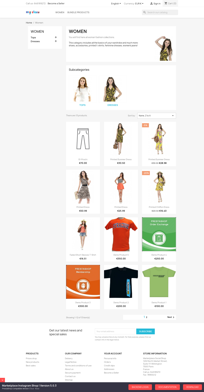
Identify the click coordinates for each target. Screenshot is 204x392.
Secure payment (73, 372)
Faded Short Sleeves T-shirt (83, 255)
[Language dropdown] (116, 3)
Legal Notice (70, 362)
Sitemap (69, 380)
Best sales (31, 365)
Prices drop (31, 358)
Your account (113, 353)
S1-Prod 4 (82, 159)
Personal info (110, 358)
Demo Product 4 (159, 255)
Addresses (109, 369)
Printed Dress (83, 207)
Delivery (69, 358)
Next (171, 317)
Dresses (35, 41)
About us (69, 369)
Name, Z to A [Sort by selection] (157, 115)
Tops (33, 37)
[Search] (160, 12)
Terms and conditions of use (78, 365)
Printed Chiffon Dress (159, 207)
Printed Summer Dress (121, 159)
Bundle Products (78, 12)
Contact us (70, 376)
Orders (107, 362)
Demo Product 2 (121, 302)
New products (32, 362)
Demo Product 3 (82, 302)
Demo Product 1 (159, 302)
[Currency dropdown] (139, 3)
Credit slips (109, 365)
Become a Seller (56, 3)
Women (59, 12)
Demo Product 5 (121, 255)
